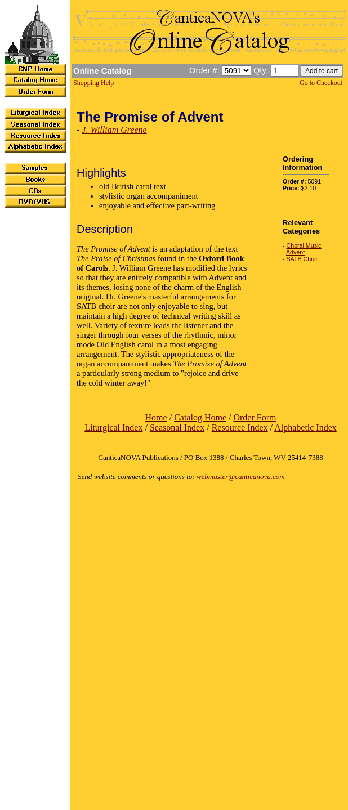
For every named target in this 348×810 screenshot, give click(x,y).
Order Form (254, 417)
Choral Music (304, 245)
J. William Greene (114, 130)
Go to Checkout (321, 83)
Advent (295, 252)
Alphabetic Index (305, 427)
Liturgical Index (113, 427)
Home (156, 417)
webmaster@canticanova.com (241, 476)
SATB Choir (302, 259)
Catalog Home (200, 417)
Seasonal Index (177, 427)
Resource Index (240, 427)
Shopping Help (93, 83)
